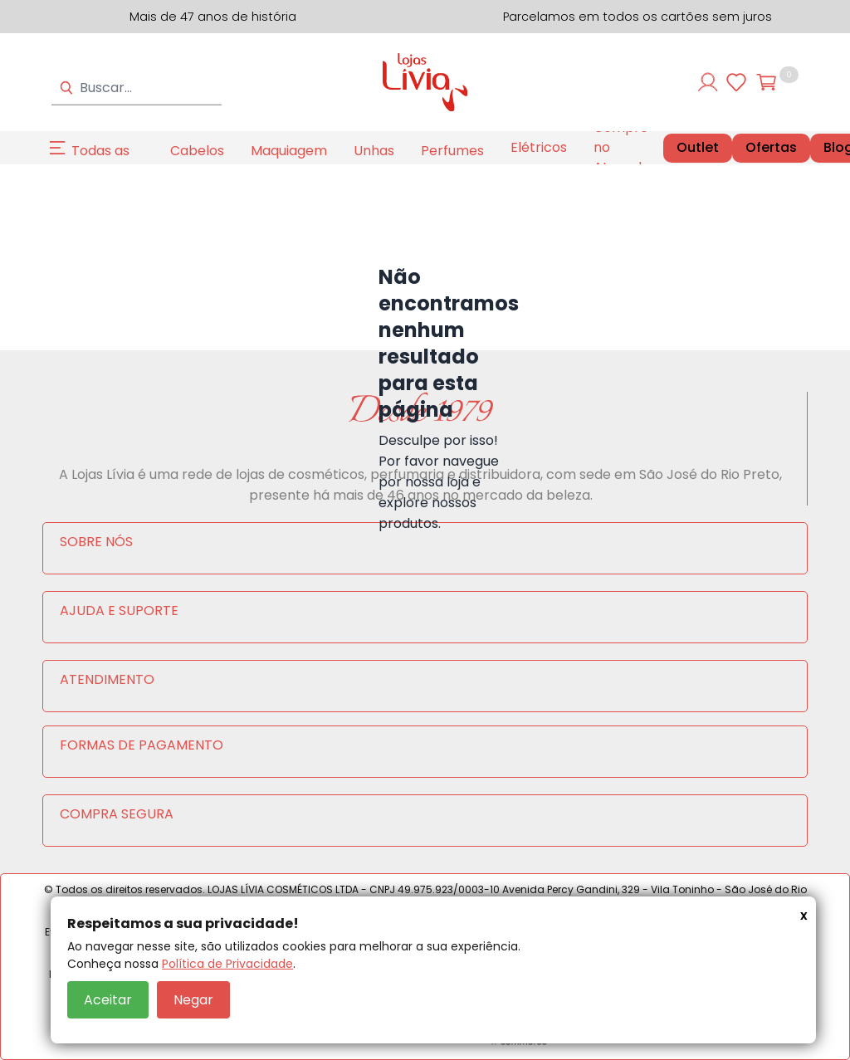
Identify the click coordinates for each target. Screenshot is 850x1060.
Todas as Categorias (107, 160)
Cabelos (197, 150)
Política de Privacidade (227, 963)
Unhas (374, 150)
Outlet (698, 147)
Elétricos (538, 147)
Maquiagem (289, 150)
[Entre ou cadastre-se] (708, 82)
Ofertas (771, 148)
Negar (193, 999)
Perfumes (452, 150)
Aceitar (108, 999)
